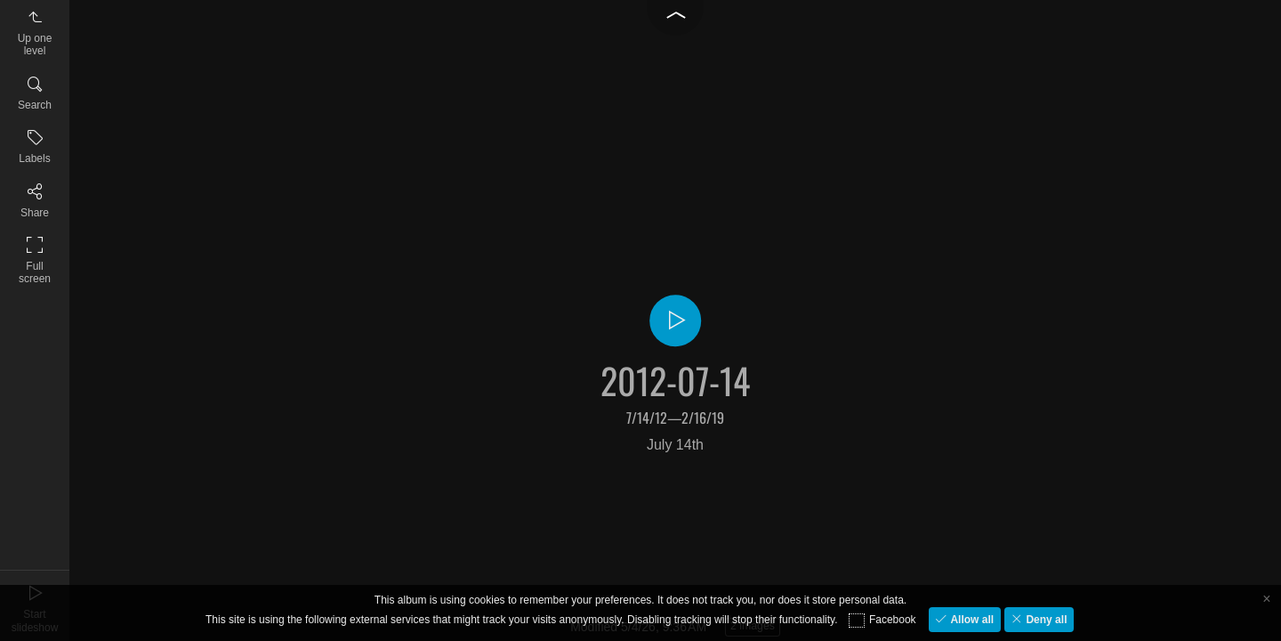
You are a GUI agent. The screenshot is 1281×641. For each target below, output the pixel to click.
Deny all (1045, 619)
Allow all (970, 619)
